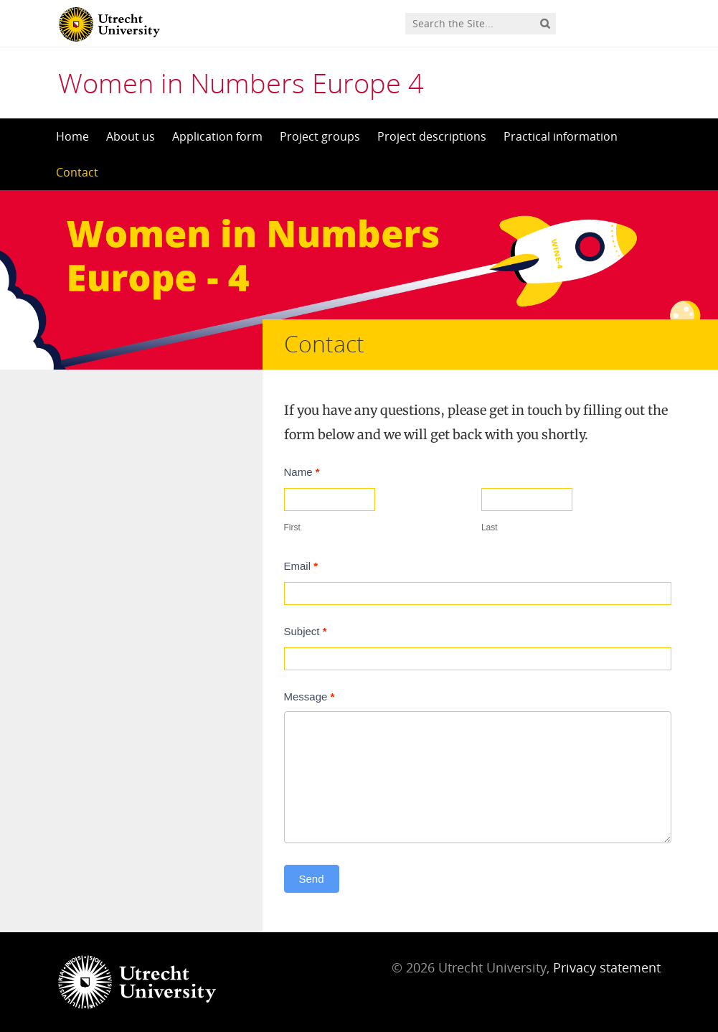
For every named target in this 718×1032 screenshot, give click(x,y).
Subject (305, 631)
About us (130, 136)
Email (301, 566)
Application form (217, 136)
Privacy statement (607, 967)
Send (311, 879)
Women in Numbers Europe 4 (241, 82)
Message (309, 696)
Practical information (561, 136)
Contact (77, 172)
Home (72, 136)
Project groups (320, 136)
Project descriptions (431, 136)
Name (302, 472)
